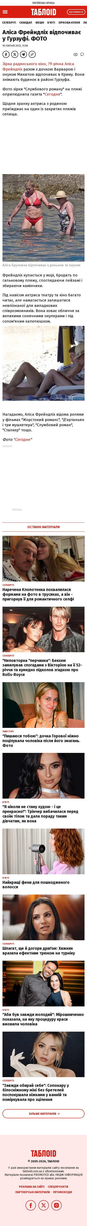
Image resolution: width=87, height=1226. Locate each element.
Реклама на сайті (31, 1187)
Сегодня (52, 94)
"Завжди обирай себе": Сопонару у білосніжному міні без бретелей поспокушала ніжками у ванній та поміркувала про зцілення (35, 1092)
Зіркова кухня (69, 22)
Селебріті (9, 22)
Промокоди (62, 1192)
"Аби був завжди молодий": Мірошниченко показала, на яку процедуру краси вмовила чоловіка (43, 1019)
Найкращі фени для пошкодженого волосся (36, 885)
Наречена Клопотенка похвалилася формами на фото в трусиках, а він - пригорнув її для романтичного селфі (38, 594)
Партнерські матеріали (32, 1192)
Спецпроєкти (58, 1187)
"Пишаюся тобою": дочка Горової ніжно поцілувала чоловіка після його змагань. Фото (41, 741)
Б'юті (51, 22)
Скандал (25, 22)
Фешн (39, 22)
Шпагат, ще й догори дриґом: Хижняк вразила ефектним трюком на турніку (38, 951)
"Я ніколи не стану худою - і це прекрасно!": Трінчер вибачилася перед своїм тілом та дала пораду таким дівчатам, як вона (40, 813)
